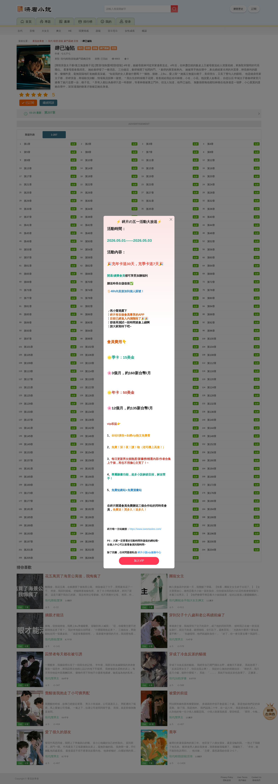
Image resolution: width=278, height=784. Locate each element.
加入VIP (139, 560)
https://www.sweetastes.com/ (145, 529)
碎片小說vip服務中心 (149, 552)
